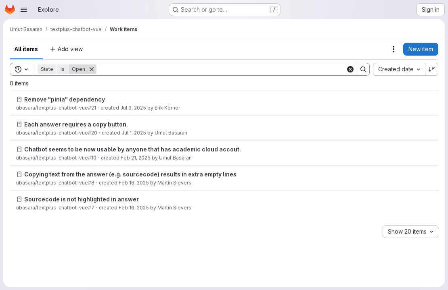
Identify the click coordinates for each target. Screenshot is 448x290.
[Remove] (91, 69)
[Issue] (19, 99)
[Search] (221, 69)
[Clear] (350, 69)
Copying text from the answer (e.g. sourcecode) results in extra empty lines (130, 174)
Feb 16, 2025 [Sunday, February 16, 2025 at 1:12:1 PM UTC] (134, 183)
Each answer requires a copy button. (76, 124)
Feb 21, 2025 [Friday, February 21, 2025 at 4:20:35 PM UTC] (136, 158)
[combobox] (399, 69)
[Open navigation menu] (23, 9)
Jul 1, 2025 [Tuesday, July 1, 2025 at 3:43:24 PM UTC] (133, 133)
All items (26, 49)
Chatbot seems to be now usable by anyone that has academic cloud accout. (132, 149)
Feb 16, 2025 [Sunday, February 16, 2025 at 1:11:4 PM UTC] (134, 208)
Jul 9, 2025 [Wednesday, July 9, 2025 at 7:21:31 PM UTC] (133, 108)
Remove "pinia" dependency (64, 99)
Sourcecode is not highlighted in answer (81, 199)
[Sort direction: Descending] (431, 69)
